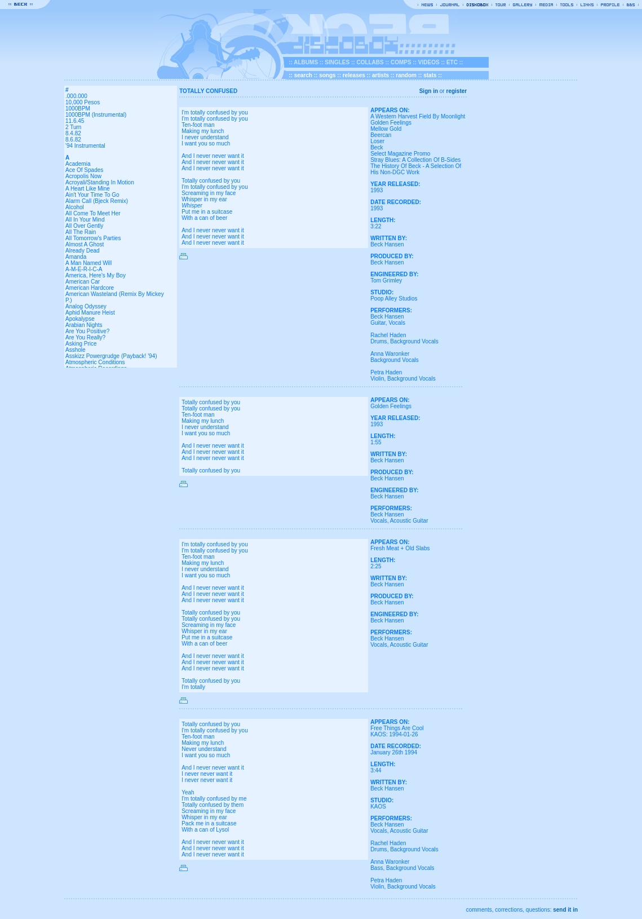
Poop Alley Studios (393, 298)
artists (380, 75)
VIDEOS (429, 62)
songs (327, 75)
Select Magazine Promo (400, 154)
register (456, 91)
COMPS (401, 62)
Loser (377, 141)
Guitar (378, 323)
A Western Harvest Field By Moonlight (417, 116)
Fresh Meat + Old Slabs (400, 548)
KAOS (378, 806)
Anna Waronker (389, 354)
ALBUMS (306, 62)
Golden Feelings (390, 123)
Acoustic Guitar (409, 521)
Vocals (396, 323)
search (303, 75)
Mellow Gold (385, 129)
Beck (376, 147)
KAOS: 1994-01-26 (394, 734)
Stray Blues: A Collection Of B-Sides (415, 160)
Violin (377, 378)
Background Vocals (414, 341)
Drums (378, 341)
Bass (376, 868)
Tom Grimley (386, 280)
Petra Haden (386, 372)
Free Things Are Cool (396, 728)
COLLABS (369, 62)
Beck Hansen (387, 244)
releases (354, 75)
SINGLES (337, 62)
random (406, 75)
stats (429, 75)
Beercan (380, 135)
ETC (452, 62)
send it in (565, 910)
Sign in (428, 91)
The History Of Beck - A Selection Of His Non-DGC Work (415, 169)
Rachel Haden (388, 335)
